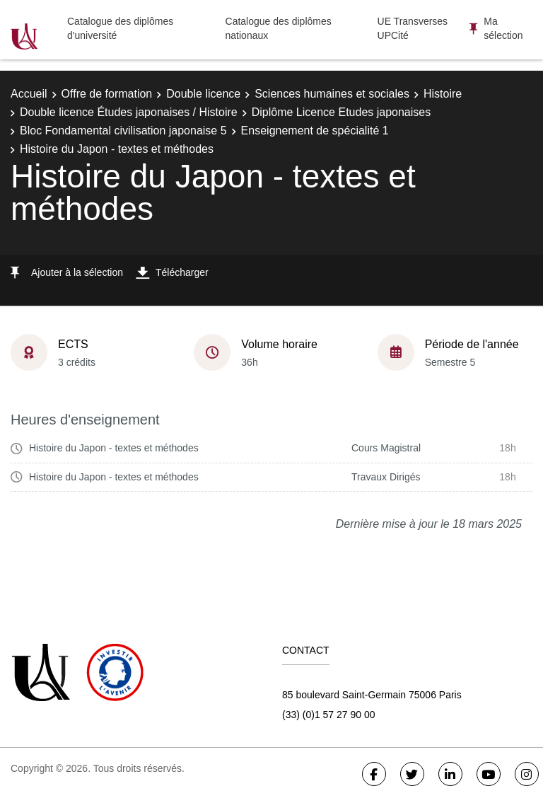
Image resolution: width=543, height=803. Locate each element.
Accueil (29, 94)
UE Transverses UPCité (413, 28)
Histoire (443, 94)
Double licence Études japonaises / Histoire (129, 112)
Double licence (203, 94)
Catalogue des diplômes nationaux (279, 28)
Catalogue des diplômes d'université (120, 28)
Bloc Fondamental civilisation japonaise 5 (123, 131)
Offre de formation (107, 94)
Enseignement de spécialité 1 (315, 131)
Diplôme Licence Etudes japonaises (341, 112)
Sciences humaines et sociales (332, 94)
